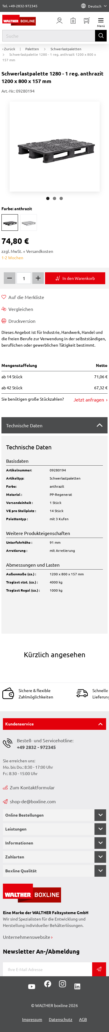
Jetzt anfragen (89, 399)
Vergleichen (17, 308)
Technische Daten (24, 425)
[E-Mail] (47, 969)
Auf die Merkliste (22, 296)
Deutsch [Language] (94, 6)
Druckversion (18, 320)
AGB (83, 1019)
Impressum (32, 1019)
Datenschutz (60, 1019)
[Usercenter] (59, 20)
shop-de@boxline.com (29, 801)
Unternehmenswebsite (26, 937)
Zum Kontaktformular (29, 787)
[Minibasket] (87, 20)
